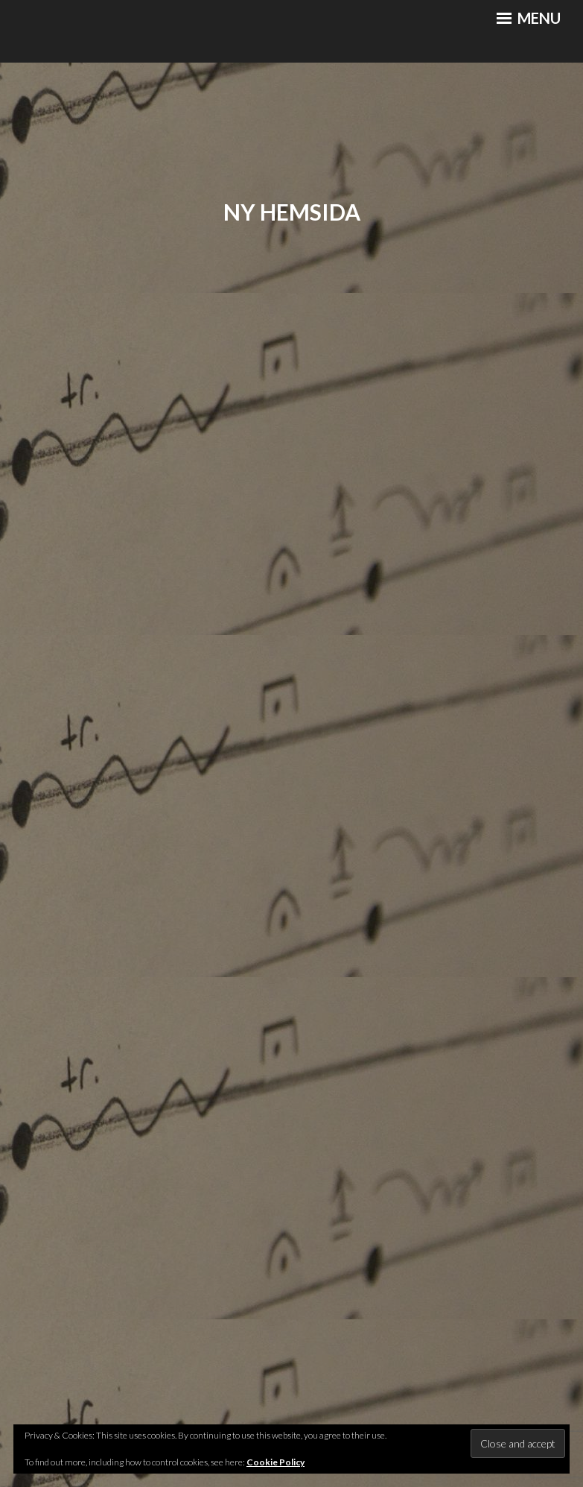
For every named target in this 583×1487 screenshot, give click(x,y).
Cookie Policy (275, 1462)
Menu (529, 17)
